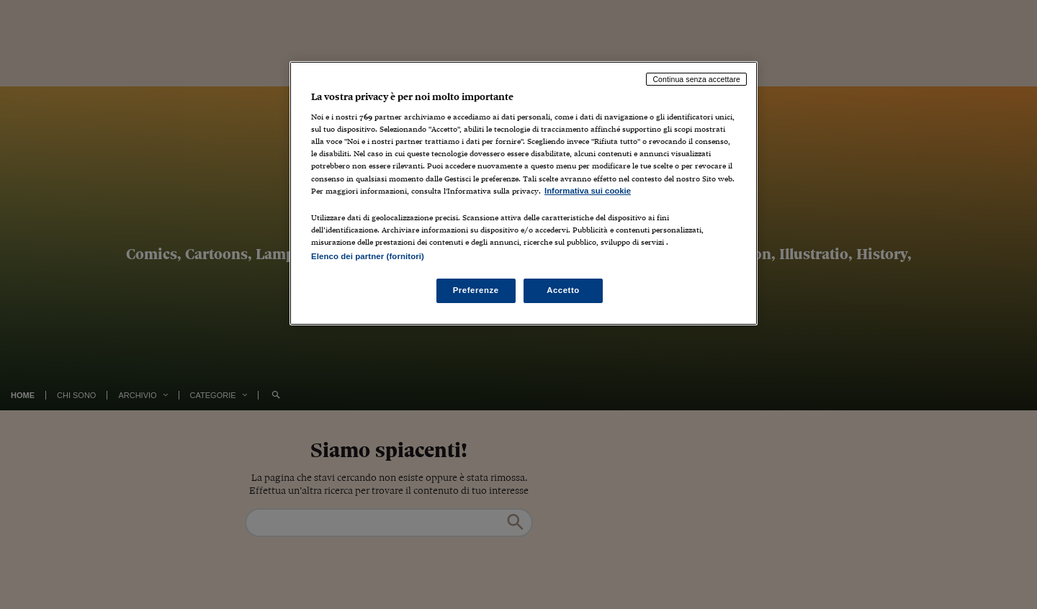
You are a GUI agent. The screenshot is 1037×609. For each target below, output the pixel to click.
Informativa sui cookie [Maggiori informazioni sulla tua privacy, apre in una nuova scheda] (587, 190)
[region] (523, 193)
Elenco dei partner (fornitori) (367, 256)
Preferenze (476, 290)
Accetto (563, 290)
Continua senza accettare (696, 79)
